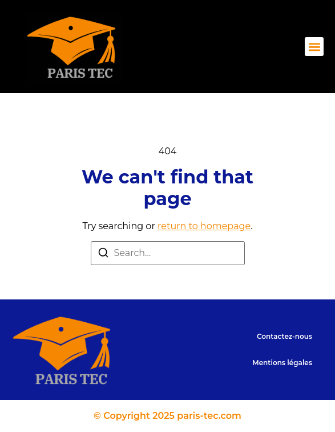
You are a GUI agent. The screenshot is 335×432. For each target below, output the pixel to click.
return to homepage (204, 226)
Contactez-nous (284, 336)
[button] (314, 46)
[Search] (103, 254)
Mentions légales (282, 362)
